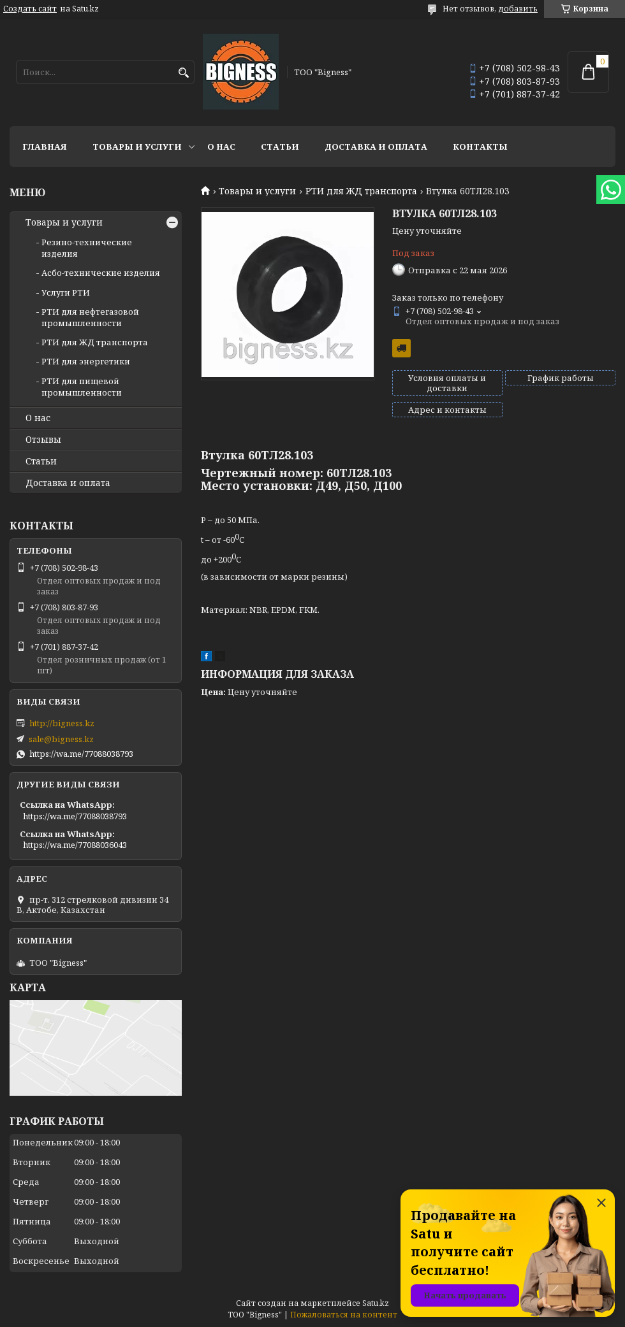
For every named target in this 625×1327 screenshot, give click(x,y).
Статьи (280, 146)
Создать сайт (30, 8)
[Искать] (183, 73)
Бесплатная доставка (401, 348)
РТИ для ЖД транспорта (361, 191)
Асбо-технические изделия (100, 272)
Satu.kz (375, 1303)
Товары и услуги (137, 146)
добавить (518, 8)
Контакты (480, 146)
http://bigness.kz (61, 723)
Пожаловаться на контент (343, 1314)
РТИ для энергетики (85, 361)
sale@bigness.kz (61, 739)
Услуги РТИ (65, 292)
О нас (221, 146)
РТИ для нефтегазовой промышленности (90, 317)
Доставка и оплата (376, 146)
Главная (44, 146)
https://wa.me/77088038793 (81, 753)
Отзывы (43, 439)
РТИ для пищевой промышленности (81, 386)
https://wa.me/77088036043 (75, 845)
